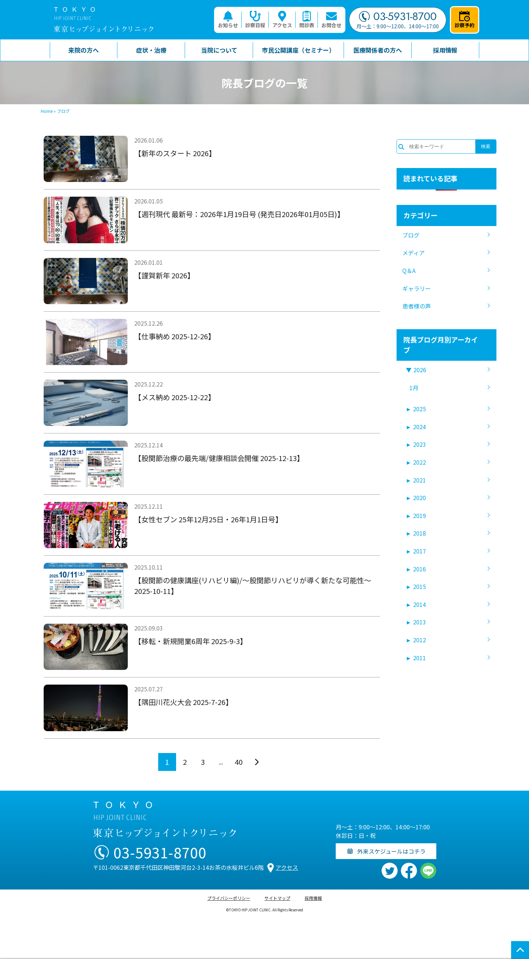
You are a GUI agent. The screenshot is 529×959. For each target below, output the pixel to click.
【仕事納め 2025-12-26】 (174, 336)
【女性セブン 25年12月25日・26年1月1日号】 (208, 519)
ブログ (410, 235)
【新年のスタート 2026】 (175, 153)
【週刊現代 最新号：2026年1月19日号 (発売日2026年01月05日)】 (239, 214)
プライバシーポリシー (228, 898)
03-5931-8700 (398, 16)
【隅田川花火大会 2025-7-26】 (183, 702)
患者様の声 (416, 306)
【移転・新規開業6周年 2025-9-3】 (190, 641)
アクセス (282, 20)
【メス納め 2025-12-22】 (174, 397)
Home (47, 111)
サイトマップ (277, 898)
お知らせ (228, 20)
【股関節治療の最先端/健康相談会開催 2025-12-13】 (219, 458)
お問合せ (331, 20)
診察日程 (255, 20)
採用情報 (313, 898)
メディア (413, 252)
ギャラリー (416, 288)
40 (239, 762)
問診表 (306, 20)
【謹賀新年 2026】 (164, 275)
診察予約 (465, 20)
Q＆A (409, 270)
